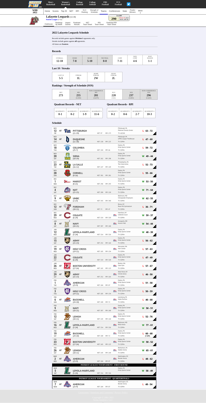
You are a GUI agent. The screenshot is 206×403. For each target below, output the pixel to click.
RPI (77, 11)
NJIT (75, 190)
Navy (76, 223)
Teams (104, 11)
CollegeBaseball (79, 3)
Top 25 (64, 11)
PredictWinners (132, 11)
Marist (77, 181)
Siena (76, 156)
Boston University (84, 266)
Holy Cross (79, 249)
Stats (125, 11)
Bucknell (78, 299)
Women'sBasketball (65, 3)
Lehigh (77, 316)
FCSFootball (118, 3)
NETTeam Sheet (87, 23)
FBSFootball (105, 3)
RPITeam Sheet (99, 23)
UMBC (76, 198)
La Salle (78, 164)
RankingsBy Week (58, 23)
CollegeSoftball (92, 3)
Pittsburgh (80, 130)
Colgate (78, 215)
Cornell (78, 173)
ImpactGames (68, 23)
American (78, 282)
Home (47, 11)
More (140, 12)
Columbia (78, 147)
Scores (56, 11)
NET (71, 11)
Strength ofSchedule (94, 11)
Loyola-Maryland (84, 232)
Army (76, 240)
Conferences (114, 11)
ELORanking (85, 11)
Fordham (78, 206)
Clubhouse (49, 24)
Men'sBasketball (50, 3)
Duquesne (79, 139)
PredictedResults (76, 23)
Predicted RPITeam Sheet (111, 23)
